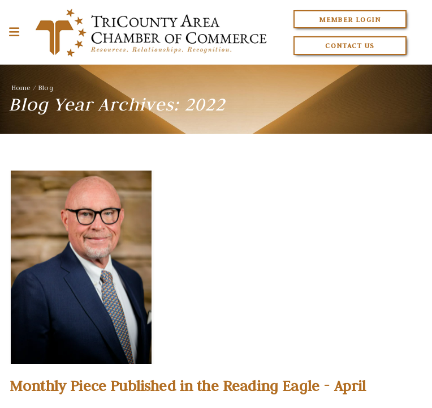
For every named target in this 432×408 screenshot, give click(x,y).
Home (21, 87)
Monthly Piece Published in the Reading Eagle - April (188, 386)
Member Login (350, 19)
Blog (45, 87)
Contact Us (350, 45)
